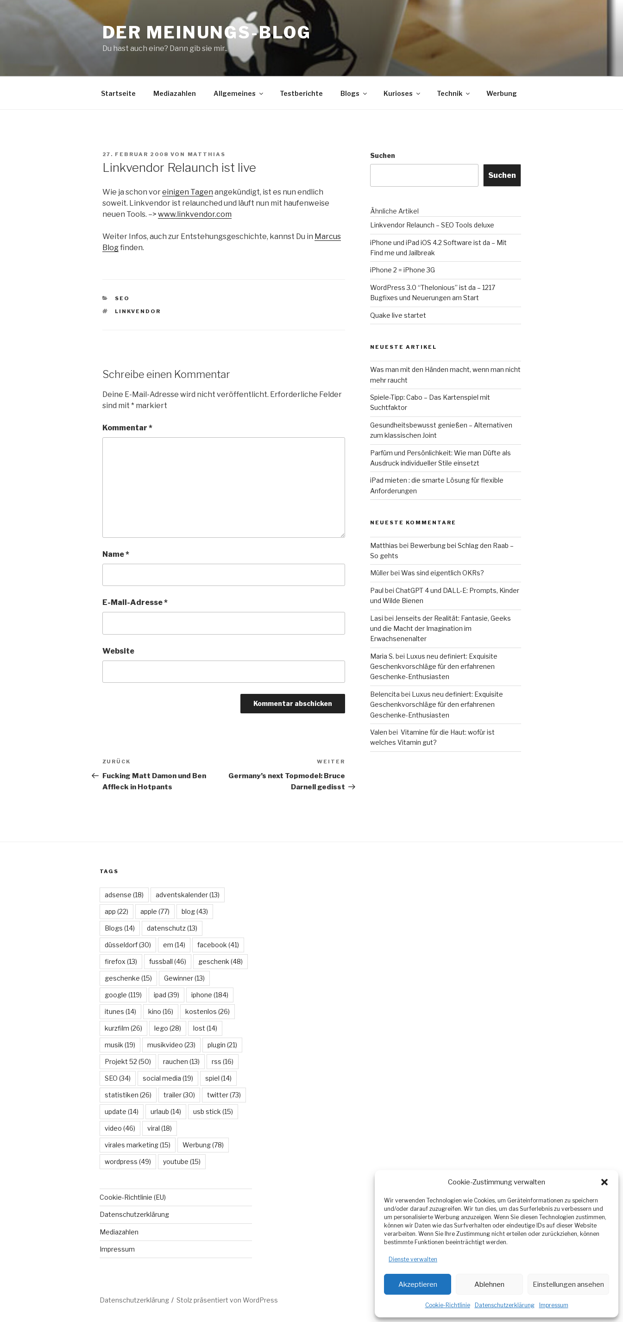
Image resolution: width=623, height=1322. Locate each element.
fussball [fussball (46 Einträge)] (167, 961)
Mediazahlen (174, 93)
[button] (604, 1182)
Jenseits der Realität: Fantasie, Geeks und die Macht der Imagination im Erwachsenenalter (440, 628)
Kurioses (403, 93)
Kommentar (127, 427)
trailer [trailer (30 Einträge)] (179, 1095)
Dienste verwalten (413, 1259)
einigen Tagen (187, 192)
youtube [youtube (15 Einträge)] (182, 1161)
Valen (378, 732)
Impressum (553, 1305)
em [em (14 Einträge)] (174, 945)
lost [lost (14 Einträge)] (205, 1028)
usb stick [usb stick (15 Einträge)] (213, 1111)
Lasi (376, 618)
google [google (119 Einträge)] (123, 995)
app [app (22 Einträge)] (116, 911)
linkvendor (138, 311)
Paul (377, 590)
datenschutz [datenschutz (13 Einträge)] (172, 928)
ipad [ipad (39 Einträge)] (166, 995)
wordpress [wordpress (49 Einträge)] (128, 1161)
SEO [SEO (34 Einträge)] (118, 1078)
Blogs (354, 93)
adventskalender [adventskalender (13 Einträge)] (188, 895)
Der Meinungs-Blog (206, 32)
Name (115, 554)
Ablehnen (489, 1284)
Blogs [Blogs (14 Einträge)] (120, 928)
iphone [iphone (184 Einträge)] (209, 995)
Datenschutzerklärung (505, 1305)
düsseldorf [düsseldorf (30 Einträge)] (128, 945)
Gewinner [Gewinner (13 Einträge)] (184, 978)
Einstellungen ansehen (568, 1284)
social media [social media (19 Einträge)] (168, 1078)
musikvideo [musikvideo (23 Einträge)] (171, 1045)
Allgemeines (239, 93)
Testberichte (301, 93)
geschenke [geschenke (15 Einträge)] (128, 978)
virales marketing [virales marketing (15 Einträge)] (137, 1145)
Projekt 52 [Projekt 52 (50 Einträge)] (128, 1061)
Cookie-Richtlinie (447, 1305)
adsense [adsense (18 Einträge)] (124, 895)
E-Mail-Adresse (135, 602)
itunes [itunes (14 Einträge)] (120, 1011)
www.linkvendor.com (195, 214)
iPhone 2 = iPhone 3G (402, 270)
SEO (122, 298)
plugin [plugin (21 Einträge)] (222, 1045)
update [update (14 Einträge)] (121, 1111)
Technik (454, 93)
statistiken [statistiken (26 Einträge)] (128, 1095)
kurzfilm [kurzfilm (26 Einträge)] (123, 1028)
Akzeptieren (417, 1284)
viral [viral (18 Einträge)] (159, 1128)
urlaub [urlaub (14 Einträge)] (166, 1111)
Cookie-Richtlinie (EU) (133, 1197)
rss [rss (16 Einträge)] (222, 1061)
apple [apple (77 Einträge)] (155, 911)
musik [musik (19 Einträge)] (120, 1045)
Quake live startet (398, 315)
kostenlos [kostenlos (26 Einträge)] (207, 1011)
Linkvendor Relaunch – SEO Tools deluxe (432, 225)
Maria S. (382, 656)
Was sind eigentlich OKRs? (442, 573)
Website (118, 651)
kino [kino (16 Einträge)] (160, 1011)
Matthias (207, 154)
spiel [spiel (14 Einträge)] (218, 1078)
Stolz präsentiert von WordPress (227, 1300)
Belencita (385, 694)
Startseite (118, 93)
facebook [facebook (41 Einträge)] (218, 945)
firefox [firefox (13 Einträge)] (121, 961)
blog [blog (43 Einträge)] (195, 911)
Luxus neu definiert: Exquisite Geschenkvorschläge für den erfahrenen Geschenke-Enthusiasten (433, 666)
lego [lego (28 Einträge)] (167, 1028)
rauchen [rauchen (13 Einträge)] (181, 1061)
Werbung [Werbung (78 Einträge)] (203, 1145)
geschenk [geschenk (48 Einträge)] (220, 961)
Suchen (382, 155)
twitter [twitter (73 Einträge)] (224, 1095)
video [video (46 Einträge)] (120, 1128)
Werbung (501, 93)
